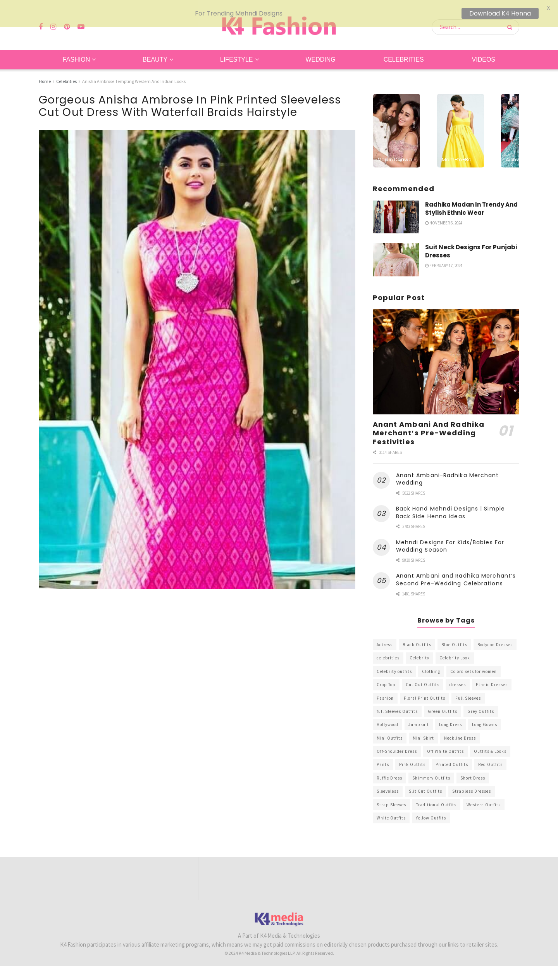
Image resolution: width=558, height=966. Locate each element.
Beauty (155, 55)
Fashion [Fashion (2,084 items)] (385, 694)
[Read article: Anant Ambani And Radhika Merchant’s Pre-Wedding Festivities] (446, 358)
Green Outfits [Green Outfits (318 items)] (442, 707)
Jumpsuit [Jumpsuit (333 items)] (418, 720)
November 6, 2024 (443, 218)
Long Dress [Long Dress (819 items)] (450, 720)
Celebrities (404, 55)
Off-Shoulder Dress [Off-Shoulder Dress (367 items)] (397, 747)
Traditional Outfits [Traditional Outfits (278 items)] (436, 800)
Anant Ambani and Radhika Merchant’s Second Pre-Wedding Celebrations (456, 575)
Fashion (76, 55)
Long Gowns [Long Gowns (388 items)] (484, 720)
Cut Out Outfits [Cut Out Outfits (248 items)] (422, 680)
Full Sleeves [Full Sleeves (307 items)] (468, 694)
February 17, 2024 (443, 261)
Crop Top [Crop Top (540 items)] (386, 680)
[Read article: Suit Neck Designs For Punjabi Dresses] (396, 256)
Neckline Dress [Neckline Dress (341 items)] (460, 734)
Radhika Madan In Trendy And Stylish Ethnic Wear (471, 204)
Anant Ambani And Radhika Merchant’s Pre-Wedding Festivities (428, 428)
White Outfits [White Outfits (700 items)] (391, 814)
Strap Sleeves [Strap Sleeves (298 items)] (391, 800)
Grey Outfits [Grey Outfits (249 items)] (480, 707)
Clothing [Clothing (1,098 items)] (431, 667)
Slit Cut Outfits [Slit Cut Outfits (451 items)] (425, 787)
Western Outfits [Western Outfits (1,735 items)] (484, 800)
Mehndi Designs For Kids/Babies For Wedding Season (450, 542)
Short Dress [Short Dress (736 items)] (472, 774)
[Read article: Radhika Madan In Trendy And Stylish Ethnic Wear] (396, 212)
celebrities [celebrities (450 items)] (388, 654)
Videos (483, 55)
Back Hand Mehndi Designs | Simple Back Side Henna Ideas (450, 508)
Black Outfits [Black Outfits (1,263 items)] (417, 640)
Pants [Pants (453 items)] (383, 760)
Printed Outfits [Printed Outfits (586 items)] (452, 760)
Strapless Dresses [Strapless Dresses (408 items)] (471, 787)
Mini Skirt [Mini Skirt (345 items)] (423, 734)
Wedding (320, 55)
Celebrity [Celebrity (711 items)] (419, 654)
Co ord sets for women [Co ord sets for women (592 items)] (473, 667)
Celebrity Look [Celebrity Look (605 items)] (454, 654)
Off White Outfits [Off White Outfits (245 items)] (445, 747)
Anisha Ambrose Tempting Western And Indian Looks (134, 77)
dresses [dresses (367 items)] (458, 680)
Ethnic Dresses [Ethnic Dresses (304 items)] (492, 680)
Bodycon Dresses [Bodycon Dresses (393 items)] (495, 640)
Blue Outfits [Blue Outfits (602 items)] (454, 640)
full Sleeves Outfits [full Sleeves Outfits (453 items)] (397, 707)
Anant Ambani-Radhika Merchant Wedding (447, 475)
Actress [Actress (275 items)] (385, 640)
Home (45, 77)
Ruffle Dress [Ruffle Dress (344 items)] (389, 774)
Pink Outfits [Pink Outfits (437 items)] (412, 760)
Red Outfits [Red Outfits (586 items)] (490, 760)
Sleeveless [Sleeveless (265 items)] (388, 787)
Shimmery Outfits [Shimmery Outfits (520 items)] (431, 774)
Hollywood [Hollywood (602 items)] (387, 720)
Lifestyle (236, 55)
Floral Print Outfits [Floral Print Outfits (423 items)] (424, 694)
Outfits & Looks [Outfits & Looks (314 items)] (490, 747)
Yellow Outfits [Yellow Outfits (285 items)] (431, 814)
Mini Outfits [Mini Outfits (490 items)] (390, 734)
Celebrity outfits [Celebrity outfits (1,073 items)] (394, 667)
